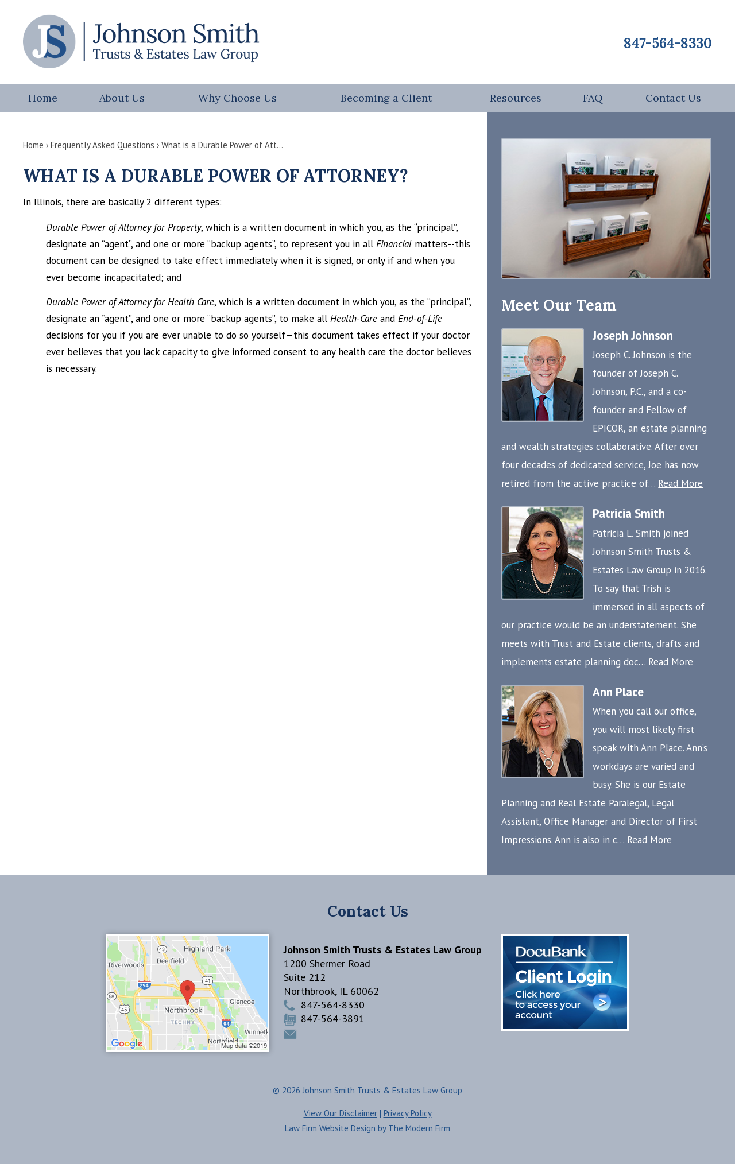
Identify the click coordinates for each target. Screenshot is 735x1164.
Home (42, 97)
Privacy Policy (408, 1113)
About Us (122, 97)
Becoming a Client (386, 97)
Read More (680, 483)
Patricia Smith (629, 513)
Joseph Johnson (633, 335)
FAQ (593, 97)
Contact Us (673, 97)
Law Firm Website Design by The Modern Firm (367, 1128)
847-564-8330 (668, 43)
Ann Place (618, 692)
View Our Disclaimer (340, 1113)
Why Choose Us (237, 97)
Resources (515, 97)
